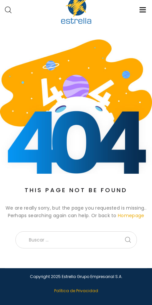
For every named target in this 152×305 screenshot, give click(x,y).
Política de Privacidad (76, 290)
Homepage (131, 215)
